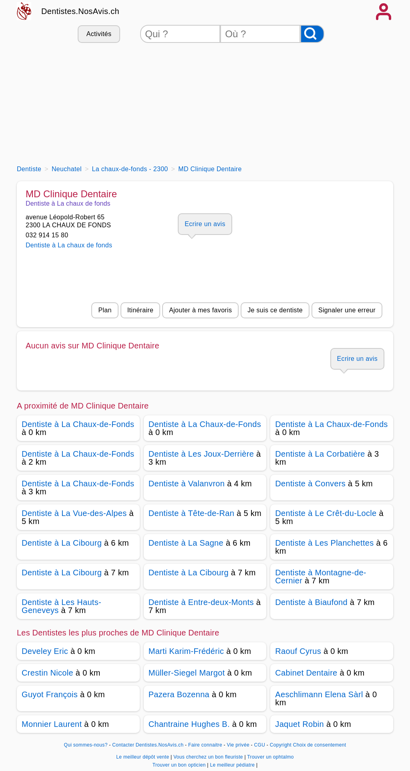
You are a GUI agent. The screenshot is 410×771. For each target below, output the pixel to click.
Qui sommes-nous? (86, 745)
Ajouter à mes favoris (200, 310)
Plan (104, 310)
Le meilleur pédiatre (233, 765)
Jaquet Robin (299, 724)
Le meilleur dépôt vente (143, 757)
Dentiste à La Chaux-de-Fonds (78, 424)
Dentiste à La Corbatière (320, 453)
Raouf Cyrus (298, 651)
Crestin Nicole (47, 672)
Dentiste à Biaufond (311, 602)
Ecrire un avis (205, 224)
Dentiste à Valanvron (187, 483)
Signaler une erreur (347, 310)
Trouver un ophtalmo (270, 757)
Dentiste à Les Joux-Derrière (201, 453)
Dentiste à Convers (310, 483)
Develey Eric (45, 651)
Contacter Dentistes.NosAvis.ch (147, 745)
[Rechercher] (312, 34)
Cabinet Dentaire (306, 672)
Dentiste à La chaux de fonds (69, 245)
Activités (98, 33)
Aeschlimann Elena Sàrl (319, 694)
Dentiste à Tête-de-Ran (192, 513)
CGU (259, 745)
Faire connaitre (205, 745)
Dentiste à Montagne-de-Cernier (320, 576)
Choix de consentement (319, 745)
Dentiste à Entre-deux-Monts (201, 602)
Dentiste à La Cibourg (62, 542)
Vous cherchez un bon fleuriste (208, 757)
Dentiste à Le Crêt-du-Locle (325, 513)
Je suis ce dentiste (275, 310)
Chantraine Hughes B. (189, 724)
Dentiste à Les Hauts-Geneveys (61, 606)
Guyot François (50, 694)
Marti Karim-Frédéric (186, 651)
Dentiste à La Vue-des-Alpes (74, 513)
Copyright (280, 745)
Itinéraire (140, 310)
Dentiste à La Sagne (186, 542)
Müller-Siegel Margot (187, 672)
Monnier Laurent (52, 724)
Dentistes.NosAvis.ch (80, 11)
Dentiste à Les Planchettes (324, 542)
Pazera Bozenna (179, 694)
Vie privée (238, 745)
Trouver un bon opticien (180, 765)
